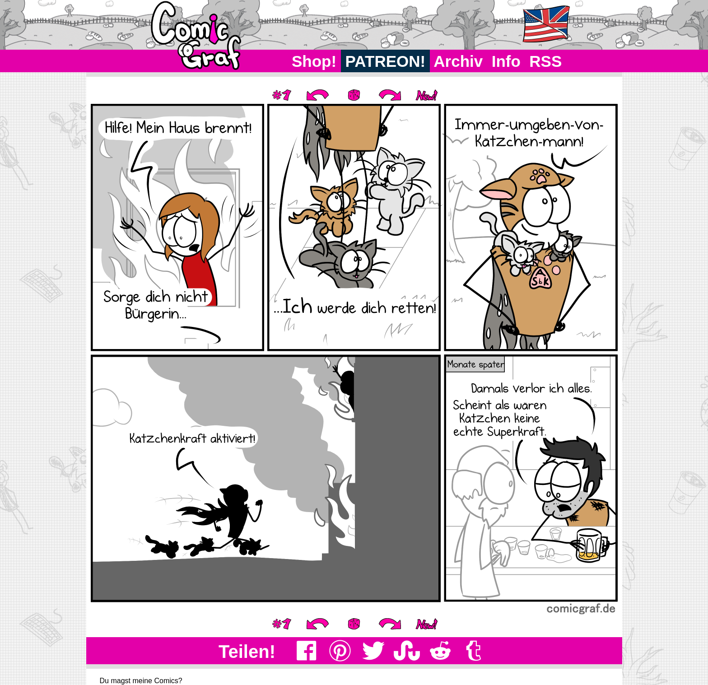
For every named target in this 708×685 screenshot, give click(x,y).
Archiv (458, 61)
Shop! (314, 61)
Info (506, 61)
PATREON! (385, 61)
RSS (545, 61)
